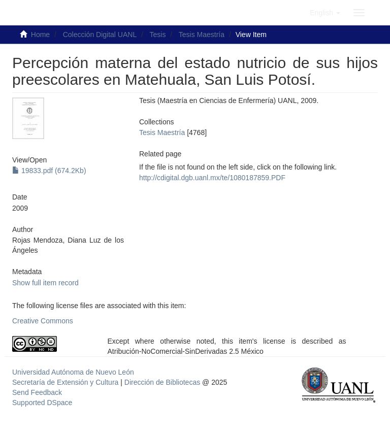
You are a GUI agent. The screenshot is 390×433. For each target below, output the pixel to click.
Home (40, 34)
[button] (325, 12)
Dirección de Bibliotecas (162, 382)
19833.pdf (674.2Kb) (49, 170)
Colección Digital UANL (100, 34)
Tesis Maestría (201, 34)
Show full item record (45, 283)
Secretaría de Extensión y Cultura (66, 382)
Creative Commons (42, 321)
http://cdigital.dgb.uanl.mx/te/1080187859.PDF (212, 178)
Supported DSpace (42, 402)
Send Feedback (37, 392)
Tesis (158, 34)
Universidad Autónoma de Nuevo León (73, 372)
